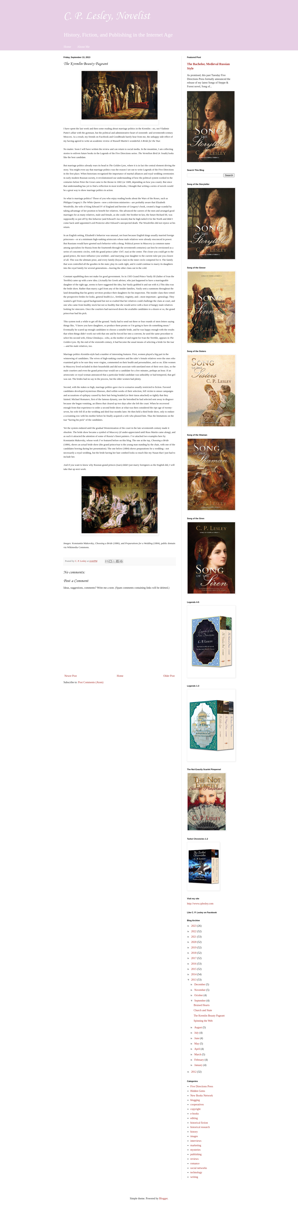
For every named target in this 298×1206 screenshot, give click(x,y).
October (199, 995)
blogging (195, 1100)
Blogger (163, 1198)
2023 (194, 925)
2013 (194, 979)
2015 (194, 969)
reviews (194, 1158)
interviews (195, 1140)
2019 (194, 947)
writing (194, 1177)
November (200, 990)
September (200, 1000)
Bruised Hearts (202, 1005)
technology (196, 1172)
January (198, 1065)
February (199, 1059)
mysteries (195, 1149)
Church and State (203, 1010)
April (197, 1049)
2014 (194, 974)
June (197, 1038)
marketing (195, 1145)
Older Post (169, 675)
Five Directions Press (201, 1086)
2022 (194, 931)
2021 (194, 936)
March (198, 1054)
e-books (194, 1113)
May (197, 1043)
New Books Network (201, 1095)
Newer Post (70, 675)
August (198, 1027)
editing (194, 1118)
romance (195, 1163)
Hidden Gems (197, 1091)
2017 (194, 958)
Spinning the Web (203, 1020)
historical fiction (199, 1122)
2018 (194, 952)
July (196, 1032)
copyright (195, 1109)
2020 (194, 942)
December (200, 984)
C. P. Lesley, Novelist (106, 16)
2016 (194, 963)
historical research (200, 1127)
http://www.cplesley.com (200, 903)
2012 (194, 1071)
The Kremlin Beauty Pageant (209, 1015)
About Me (83, 46)
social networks (198, 1168)
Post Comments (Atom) (90, 682)
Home (67, 46)
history (194, 1131)
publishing (196, 1154)
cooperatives (197, 1104)
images (194, 1136)
